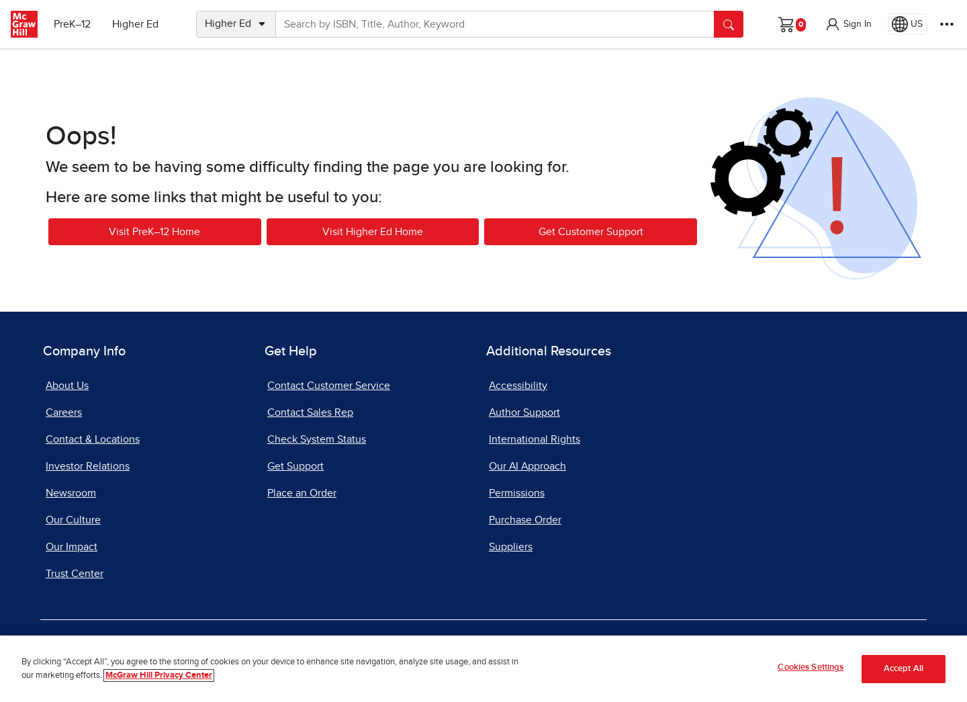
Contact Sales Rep (310, 412)
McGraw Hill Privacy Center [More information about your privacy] (158, 675)
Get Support (295, 466)
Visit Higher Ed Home (372, 231)
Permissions (517, 493)
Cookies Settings (810, 667)
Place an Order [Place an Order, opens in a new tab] (301, 493)
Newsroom (71, 493)
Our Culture (73, 520)
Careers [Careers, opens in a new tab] (64, 412)
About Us (67, 385)
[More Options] (946, 24)
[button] (848, 24)
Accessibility (518, 385)
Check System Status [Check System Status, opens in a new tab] (316, 439)
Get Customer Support (591, 231)
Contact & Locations (93, 439)
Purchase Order (525, 520)
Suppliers (511, 546)
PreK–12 (72, 24)
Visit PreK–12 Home (154, 231)
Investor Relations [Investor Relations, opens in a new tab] (88, 466)
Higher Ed (135, 24)
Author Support (524, 412)
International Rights (534, 439)
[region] (483, 668)
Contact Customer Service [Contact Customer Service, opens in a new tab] (328, 385)
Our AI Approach (527, 466)
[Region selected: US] (907, 24)
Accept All (903, 668)
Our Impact (71, 546)
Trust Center (74, 573)
